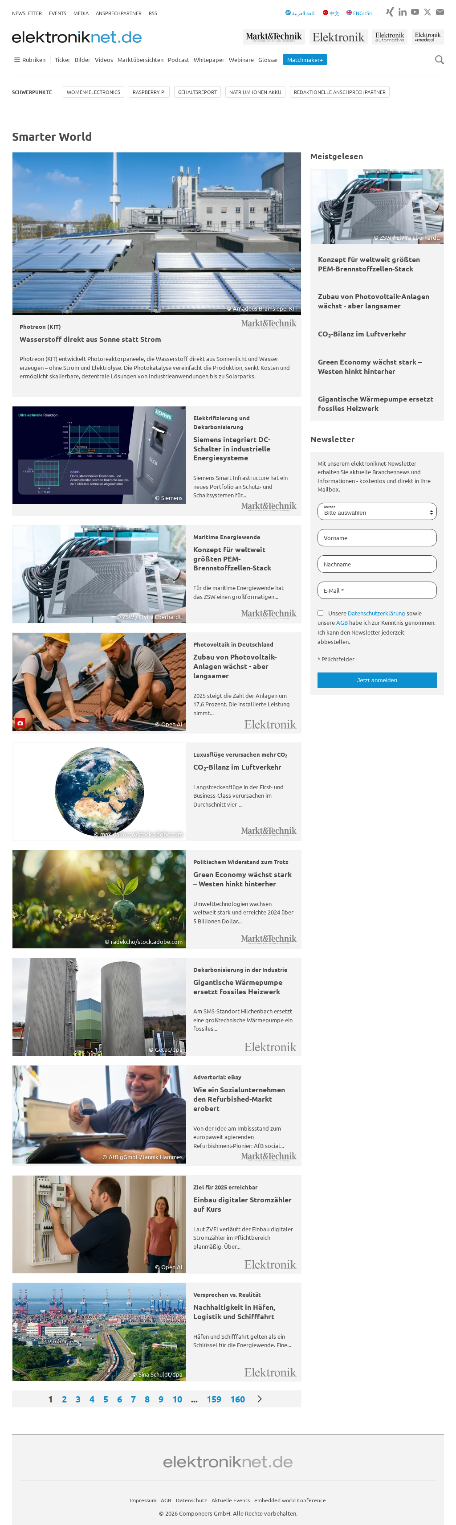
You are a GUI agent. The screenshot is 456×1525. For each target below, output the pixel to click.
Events (57, 12)
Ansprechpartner (119, 12)
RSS (153, 12)
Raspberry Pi (149, 91)
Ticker (62, 59)
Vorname (335, 537)
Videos (104, 59)
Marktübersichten (140, 59)
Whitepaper (209, 59)
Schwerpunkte (32, 91)
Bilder (82, 59)
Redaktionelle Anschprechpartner (340, 91)
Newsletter (27, 12)
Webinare (241, 59)
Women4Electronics (93, 91)
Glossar (268, 59)
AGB (342, 622)
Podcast (178, 59)
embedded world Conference (290, 1500)
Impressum (143, 1500)
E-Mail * (334, 590)
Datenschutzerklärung (376, 613)
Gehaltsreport (197, 91)
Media (81, 12)
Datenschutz (191, 1500)
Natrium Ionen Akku (255, 91)
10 (177, 1398)
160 (237, 1398)
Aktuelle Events (231, 1500)
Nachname (337, 564)
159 (214, 1398)
